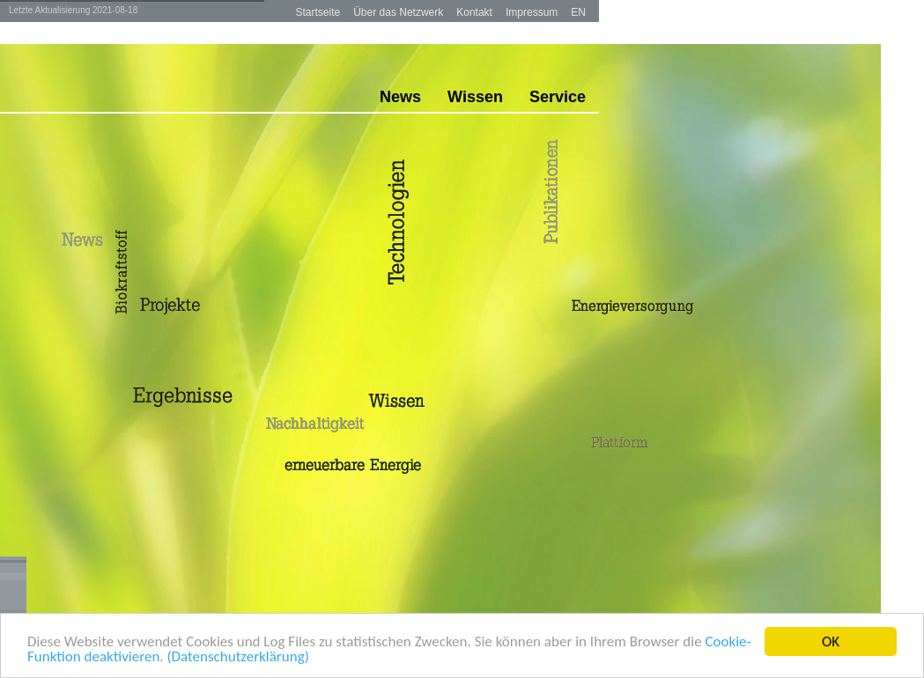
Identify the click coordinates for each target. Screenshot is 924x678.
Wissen (475, 97)
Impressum (532, 12)
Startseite (317, 12)
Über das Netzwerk (398, 12)
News (400, 97)
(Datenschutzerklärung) (237, 657)
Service (557, 97)
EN (578, 12)
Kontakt (474, 12)
